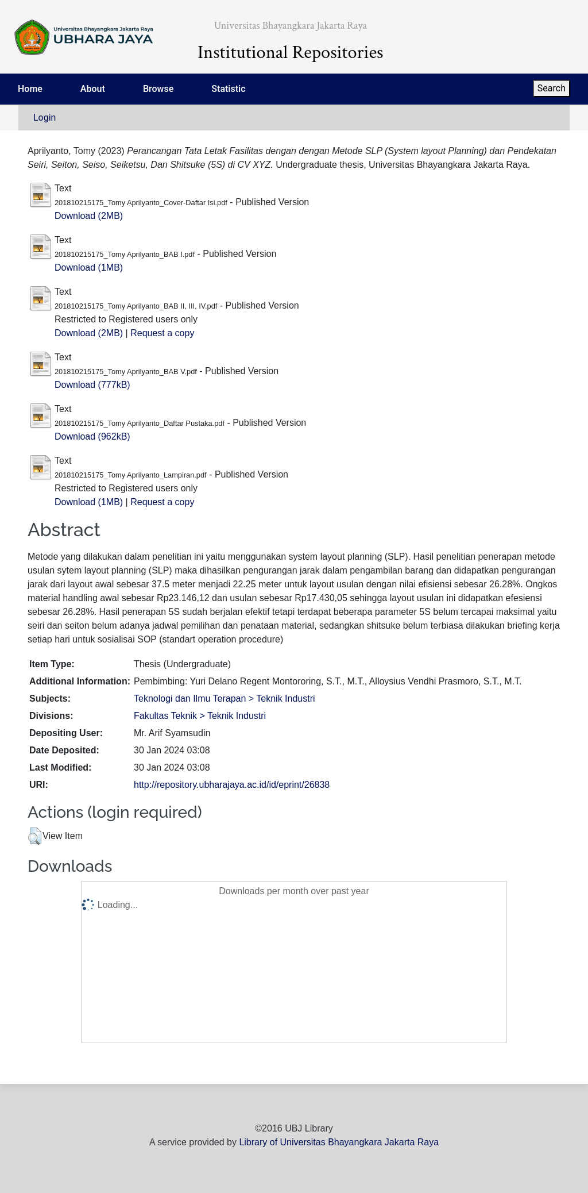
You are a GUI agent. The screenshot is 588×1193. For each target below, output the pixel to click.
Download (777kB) (92, 385)
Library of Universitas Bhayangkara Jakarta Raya (339, 1142)
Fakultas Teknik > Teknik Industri (200, 716)
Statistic (228, 88)
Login (44, 117)
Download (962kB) (92, 436)
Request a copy (162, 333)
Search (551, 88)
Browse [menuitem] (158, 88)
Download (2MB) (89, 216)
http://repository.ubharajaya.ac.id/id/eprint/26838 (232, 785)
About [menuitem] (92, 88)
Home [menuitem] (30, 88)
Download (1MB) (89, 267)
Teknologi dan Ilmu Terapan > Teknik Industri (224, 698)
